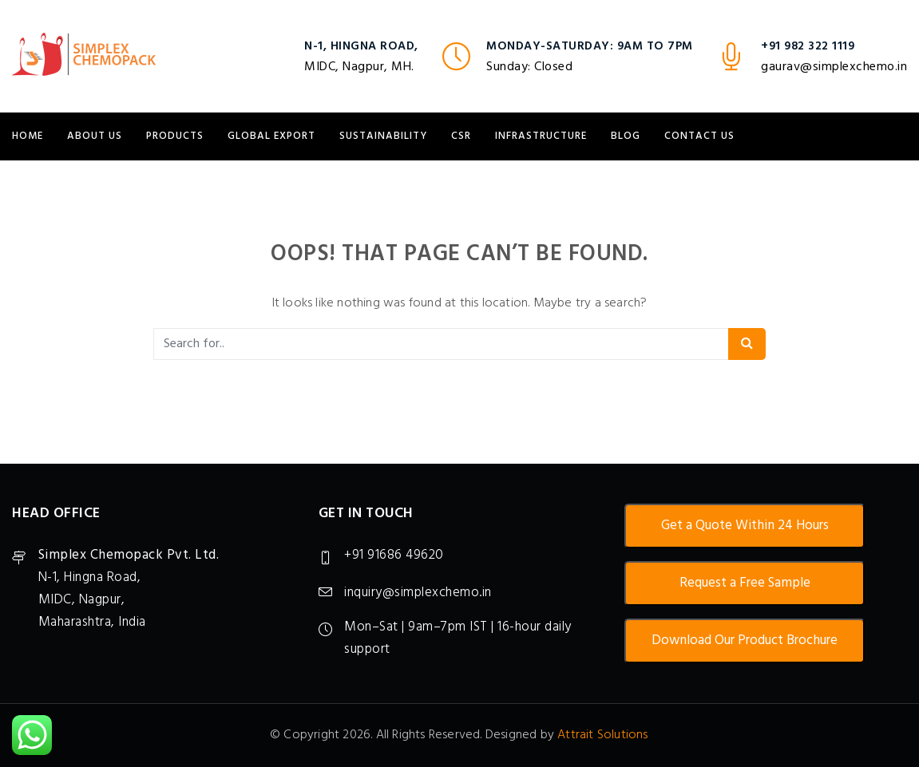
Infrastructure (541, 136)
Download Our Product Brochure (745, 640)
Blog (625, 136)
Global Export (271, 136)
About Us (94, 136)
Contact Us (699, 136)
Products (175, 136)
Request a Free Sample (744, 583)
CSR (461, 136)
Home (27, 136)
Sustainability (383, 136)
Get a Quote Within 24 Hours (745, 525)
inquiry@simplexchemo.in (418, 592)
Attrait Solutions (602, 735)
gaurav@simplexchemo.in (834, 67)
